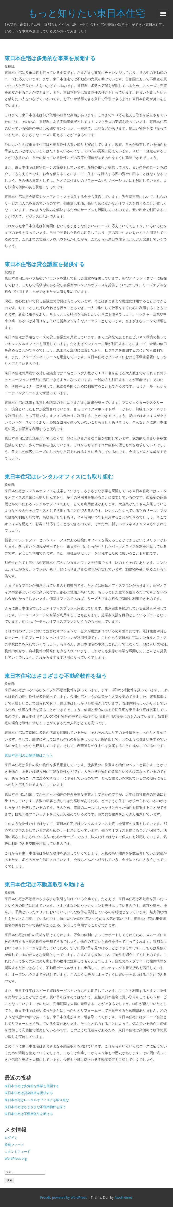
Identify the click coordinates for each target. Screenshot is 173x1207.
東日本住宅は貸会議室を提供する (45, 264)
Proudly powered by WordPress (63, 1197)
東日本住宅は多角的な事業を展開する (50, 58)
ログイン (11, 1137)
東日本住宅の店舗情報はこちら (29, 755)
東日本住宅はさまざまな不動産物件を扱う (56, 675)
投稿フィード (14, 1144)
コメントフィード (17, 1151)
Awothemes (124, 1197)
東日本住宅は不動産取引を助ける (45, 884)
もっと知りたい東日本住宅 (86, 12)
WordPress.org (16, 1158)
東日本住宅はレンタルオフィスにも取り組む (59, 476)
